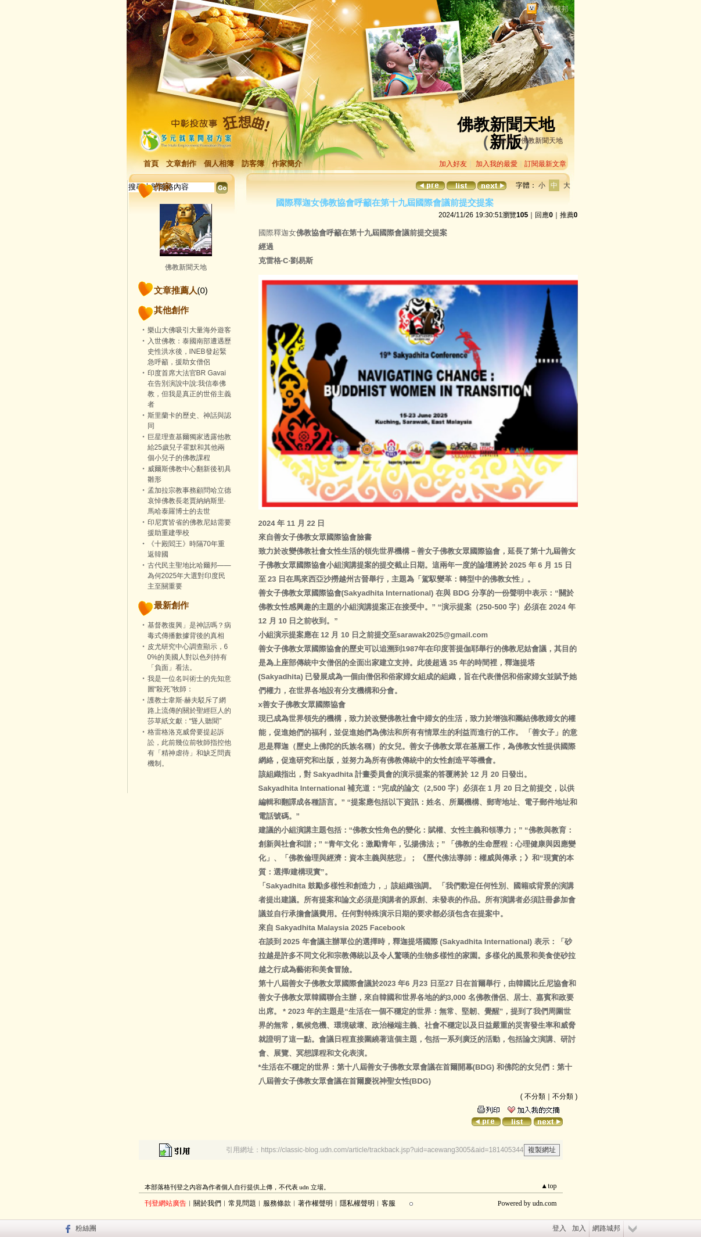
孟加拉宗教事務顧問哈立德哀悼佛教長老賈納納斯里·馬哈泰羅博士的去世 (189, 500)
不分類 (534, 1096)
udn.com (545, 1203)
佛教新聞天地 (506, 125)
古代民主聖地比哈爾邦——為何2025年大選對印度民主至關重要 (189, 575)
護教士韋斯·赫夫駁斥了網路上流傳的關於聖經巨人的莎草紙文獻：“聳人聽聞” (189, 710)
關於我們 (207, 1203)
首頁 (151, 163)
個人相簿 (219, 163)
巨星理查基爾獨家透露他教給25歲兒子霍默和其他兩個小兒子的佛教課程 (189, 447)
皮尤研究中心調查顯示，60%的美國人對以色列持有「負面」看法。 (188, 657)
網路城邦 (553, 9)
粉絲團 (86, 1228)
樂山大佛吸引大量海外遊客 (189, 330)
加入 (579, 1228)
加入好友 (453, 164)
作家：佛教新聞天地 (531, 141)
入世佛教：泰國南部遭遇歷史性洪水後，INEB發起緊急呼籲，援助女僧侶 (189, 351)
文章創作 (181, 163)
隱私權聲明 (357, 1203)
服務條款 (277, 1203)
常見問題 (242, 1203)
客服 (389, 1203)
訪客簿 (253, 163)
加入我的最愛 (496, 164)
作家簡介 (287, 163)
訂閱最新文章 (545, 164)
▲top (548, 1186)
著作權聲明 (315, 1203)
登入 (559, 1228)
